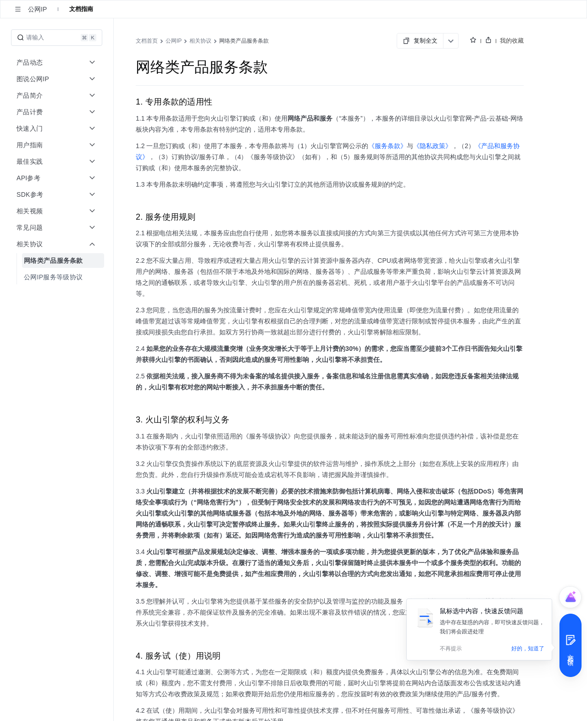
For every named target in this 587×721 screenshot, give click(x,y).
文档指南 (81, 9)
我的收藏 (512, 40)
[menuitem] (57, 260)
